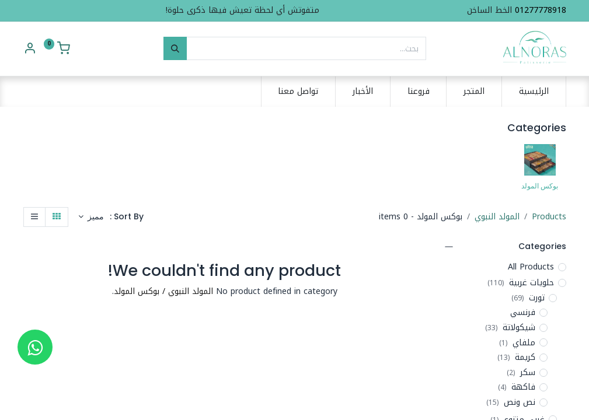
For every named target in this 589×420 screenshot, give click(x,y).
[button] (91, 217)
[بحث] (175, 48)
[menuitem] (534, 91)
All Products (531, 267)
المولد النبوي (497, 217)
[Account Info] (29, 50)
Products (549, 217)
